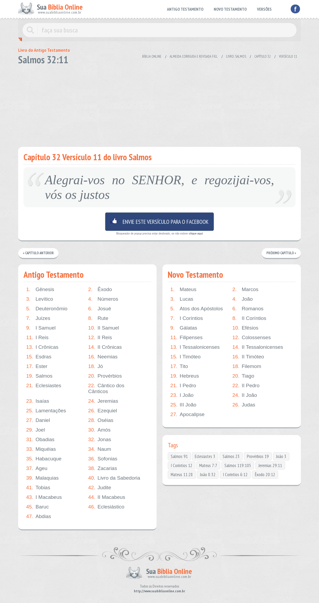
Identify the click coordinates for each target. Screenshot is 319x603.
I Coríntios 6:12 (235, 474)
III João (183, 405)
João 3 (281, 456)
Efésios (245, 328)
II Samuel (103, 328)
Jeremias (103, 401)
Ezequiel (102, 411)
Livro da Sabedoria (114, 478)
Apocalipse (187, 414)
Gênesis (40, 289)
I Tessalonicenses (195, 347)
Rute (98, 318)
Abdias (38, 516)
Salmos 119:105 (237, 465)
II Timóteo (248, 357)
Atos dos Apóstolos (196, 309)
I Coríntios (186, 318)
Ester (36, 366)
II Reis (100, 337)
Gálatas (183, 328)
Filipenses (186, 337)
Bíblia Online (151, 56)
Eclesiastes (43, 386)
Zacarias (102, 468)
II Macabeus (106, 497)
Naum (99, 449)
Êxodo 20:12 (265, 474)
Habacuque (43, 459)
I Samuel (41, 328)
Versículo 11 (288, 56)
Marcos (245, 289)
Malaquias (42, 478)
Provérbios (105, 376)
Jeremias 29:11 (270, 465)
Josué (99, 309)
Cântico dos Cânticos (106, 388)
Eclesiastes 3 (205, 456)
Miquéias (41, 449)
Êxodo (100, 289)
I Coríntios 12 (181, 465)
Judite (99, 488)
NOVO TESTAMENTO (230, 9)
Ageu (36, 468)
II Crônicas (105, 347)
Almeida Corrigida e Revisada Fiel (194, 56)
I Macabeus (44, 497)
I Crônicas (42, 347)
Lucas (181, 299)
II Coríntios (249, 318)
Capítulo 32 (262, 56)
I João (182, 395)
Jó (95, 366)
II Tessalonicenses (257, 347)
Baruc (37, 507)
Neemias (103, 357)
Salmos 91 (179, 456)
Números (103, 299)
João (242, 299)
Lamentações (46, 411)
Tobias (38, 488)
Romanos (247, 309)
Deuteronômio (46, 309)
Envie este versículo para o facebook (159, 221)
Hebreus (184, 376)
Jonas (99, 440)
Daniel (38, 420)
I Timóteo (185, 357)
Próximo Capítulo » (281, 253)
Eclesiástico (106, 507)
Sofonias (102, 459)
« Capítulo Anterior (38, 253)
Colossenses (251, 337)
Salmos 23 (231, 456)
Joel (35, 430)
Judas (243, 405)
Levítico (39, 299)
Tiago (243, 376)
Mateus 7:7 (208, 465)
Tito (179, 366)
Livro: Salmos (236, 56)
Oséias (100, 420)
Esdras (38, 357)
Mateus (183, 289)
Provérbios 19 (258, 456)
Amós (99, 430)
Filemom (246, 366)
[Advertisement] (159, 104)
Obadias (40, 440)
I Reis (37, 337)
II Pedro (246, 386)
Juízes (38, 318)
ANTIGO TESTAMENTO (185, 9)
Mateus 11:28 (182, 474)
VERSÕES (264, 9)
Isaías (37, 401)
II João (244, 395)
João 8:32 (208, 474)
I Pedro (183, 386)
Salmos (39, 376)
